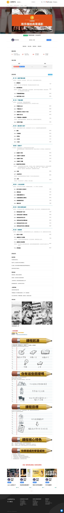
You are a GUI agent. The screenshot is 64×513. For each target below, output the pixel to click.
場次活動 (29, 46)
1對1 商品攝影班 (48, 485)
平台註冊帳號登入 (23, 501)
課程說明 (39, 46)
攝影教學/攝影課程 (16, 5)
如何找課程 (34, 500)
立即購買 (16, 66)
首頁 (8, 5)
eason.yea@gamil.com (48, 502)
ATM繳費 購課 (35, 502)
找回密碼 (21, 505)
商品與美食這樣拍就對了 (24, 485)
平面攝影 (21, 5)
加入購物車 (22, 66)
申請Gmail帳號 (22, 500)
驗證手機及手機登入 (23, 504)
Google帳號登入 (22, 502)
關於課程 (24, 46)
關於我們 (46, 500)
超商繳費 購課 (35, 504)
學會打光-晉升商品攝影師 (37, 485)
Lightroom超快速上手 (11, 485)
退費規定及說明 (35, 505)
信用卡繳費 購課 (35, 501)
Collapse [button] (12, 101)
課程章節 (34, 46)
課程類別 (18, 2)
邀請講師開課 (47, 504)
